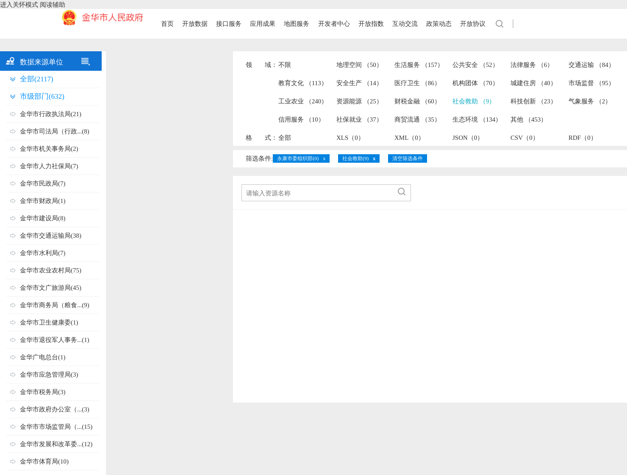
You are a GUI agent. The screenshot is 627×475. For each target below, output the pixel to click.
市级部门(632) (42, 96)
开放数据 (195, 23)
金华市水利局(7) (43, 253)
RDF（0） (583, 137)
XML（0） (409, 137)
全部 (284, 137)
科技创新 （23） (533, 101)
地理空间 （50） (359, 64)
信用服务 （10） (301, 119)
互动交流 (405, 23)
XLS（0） (350, 137)
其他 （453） (528, 119)
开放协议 (473, 23)
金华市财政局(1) (43, 200)
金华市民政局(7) (43, 183)
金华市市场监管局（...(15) (56, 426)
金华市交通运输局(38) (50, 235)
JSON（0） (467, 137)
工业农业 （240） (302, 101)
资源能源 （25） (359, 101)
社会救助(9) (355, 158)
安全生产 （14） (359, 83)
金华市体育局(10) (44, 461)
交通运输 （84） (592, 64)
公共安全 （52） (475, 64)
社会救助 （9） (473, 101)
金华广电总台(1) (43, 357)
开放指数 (371, 23)
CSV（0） (524, 137)
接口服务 (228, 23)
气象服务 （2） (590, 101)
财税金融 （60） (417, 101)
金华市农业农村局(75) (50, 270)
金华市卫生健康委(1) (49, 322)
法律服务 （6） (531, 64)
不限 (284, 64)
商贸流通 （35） (417, 119)
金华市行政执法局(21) (50, 114)
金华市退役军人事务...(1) (54, 339)
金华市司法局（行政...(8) (54, 131)
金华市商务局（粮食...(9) (54, 305)
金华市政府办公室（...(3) (54, 409)
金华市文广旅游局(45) (50, 287)
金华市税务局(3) (43, 392)
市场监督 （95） (592, 83)
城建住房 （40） (533, 83)
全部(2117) (36, 79)
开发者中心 (334, 23)
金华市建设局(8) (43, 218)
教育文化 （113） (302, 83)
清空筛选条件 (407, 158)
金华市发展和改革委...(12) (56, 444)
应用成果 (262, 23)
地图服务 (296, 23)
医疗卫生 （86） (417, 83)
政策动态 (439, 23)
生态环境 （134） (477, 119)
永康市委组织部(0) (298, 158)
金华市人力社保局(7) (49, 166)
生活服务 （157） (419, 64)
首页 (167, 23)
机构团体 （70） (475, 83)
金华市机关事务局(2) (49, 148)
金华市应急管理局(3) (49, 374)
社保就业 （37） (359, 119)
